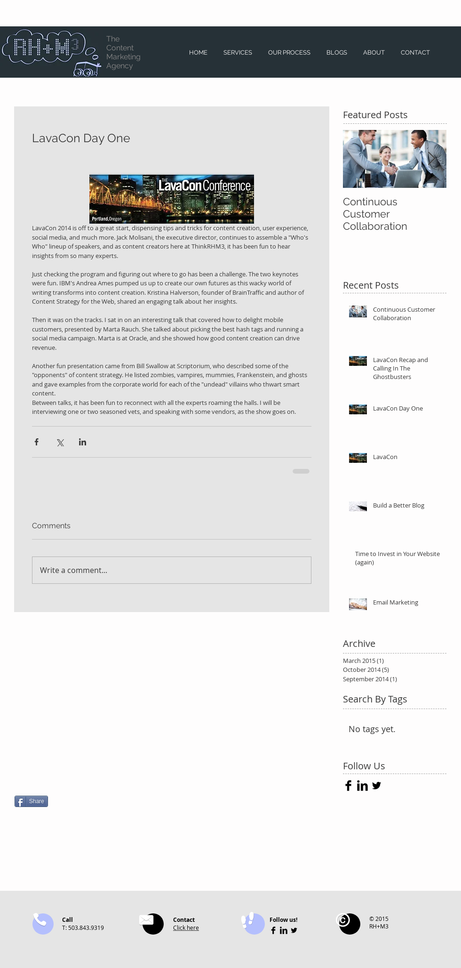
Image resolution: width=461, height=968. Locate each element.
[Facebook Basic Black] (348, 785)
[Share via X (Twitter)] (59, 441)
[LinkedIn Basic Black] (362, 785)
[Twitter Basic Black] (376, 785)
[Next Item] (431, 159)
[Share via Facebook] (36, 441)
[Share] (31, 801)
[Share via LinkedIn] (82, 441)
